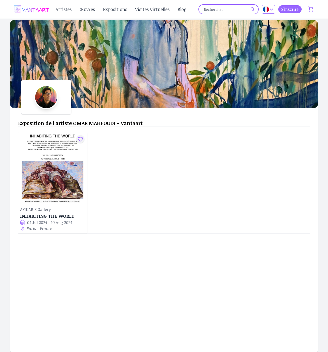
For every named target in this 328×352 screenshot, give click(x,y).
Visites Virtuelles (152, 9)
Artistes (64, 9)
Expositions (115, 9)
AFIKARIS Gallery (35, 209)
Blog (182, 9)
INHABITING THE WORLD (47, 216)
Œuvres (87, 9)
